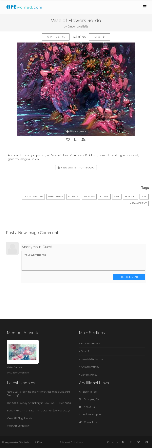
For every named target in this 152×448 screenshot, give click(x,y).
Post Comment (129, 277)
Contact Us (88, 422)
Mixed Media (55, 196)
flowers (89, 196)
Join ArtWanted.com (93, 359)
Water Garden (14, 367)
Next (99, 37)
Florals (73, 196)
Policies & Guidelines (71, 442)
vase (117, 196)
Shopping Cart (90, 399)
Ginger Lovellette (78, 26)
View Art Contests (18, 425)
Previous (56, 37)
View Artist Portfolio (76, 167)
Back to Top (88, 391)
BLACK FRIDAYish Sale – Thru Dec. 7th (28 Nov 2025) (38, 410)
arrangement (138, 203)
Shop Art (86, 351)
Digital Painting (33, 196)
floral (104, 196)
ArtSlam (39, 442)
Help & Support (90, 414)
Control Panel (89, 374)
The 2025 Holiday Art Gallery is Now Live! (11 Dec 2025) (39, 403)
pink (144, 196)
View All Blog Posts (19, 418)
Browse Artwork (90, 343)
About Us (87, 406)
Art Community (90, 366)
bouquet (130, 196)
